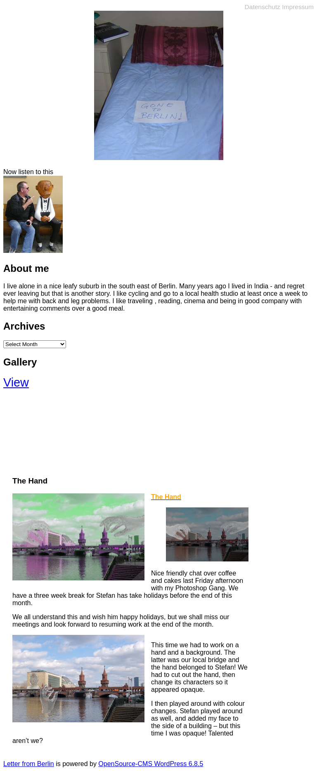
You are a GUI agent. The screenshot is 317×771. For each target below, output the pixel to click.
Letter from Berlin (28, 763)
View (16, 382)
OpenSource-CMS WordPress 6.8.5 (150, 763)
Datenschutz (262, 6)
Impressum (298, 6)
